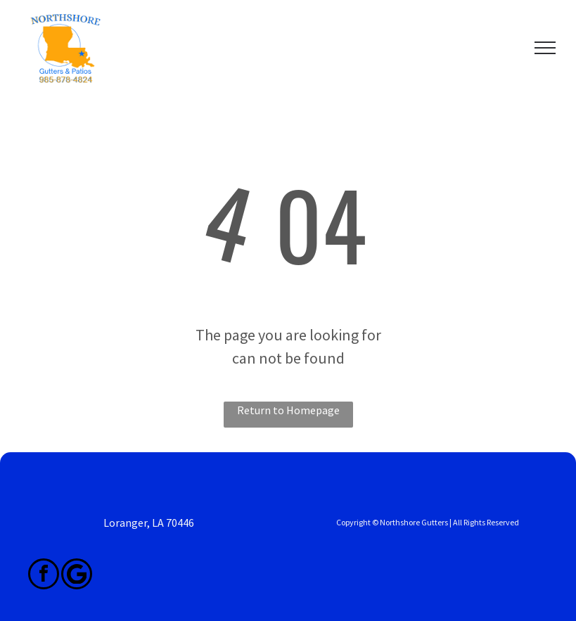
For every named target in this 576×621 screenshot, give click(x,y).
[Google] (76, 575)
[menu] (545, 48)
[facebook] (43, 575)
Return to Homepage (288, 410)
